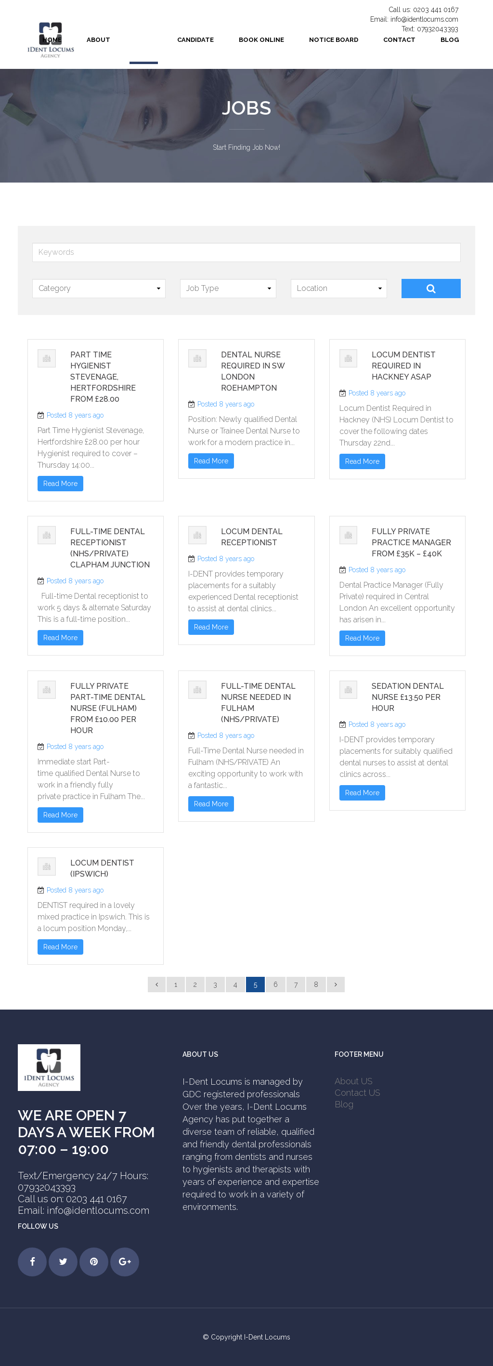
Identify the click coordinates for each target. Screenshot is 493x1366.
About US (354, 1081)
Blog (344, 1104)
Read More (60, 483)
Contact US (357, 1093)
